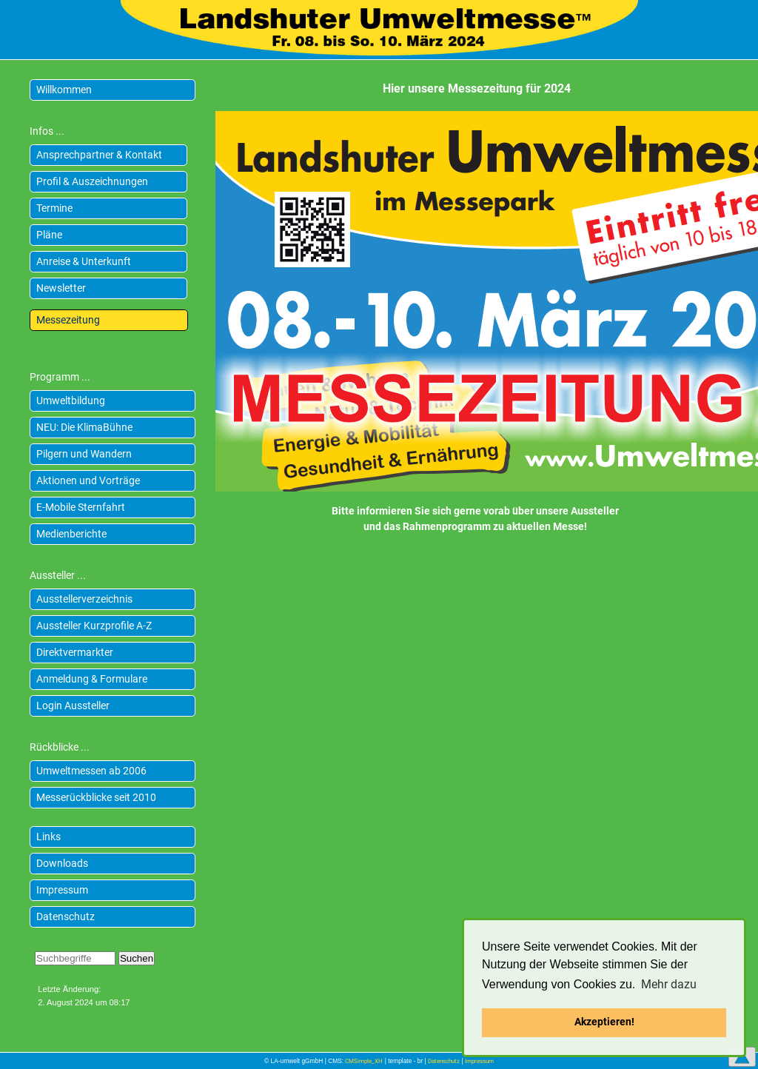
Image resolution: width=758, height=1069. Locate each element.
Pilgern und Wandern (84, 454)
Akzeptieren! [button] (604, 1022)
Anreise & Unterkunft (83, 261)
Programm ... (60, 377)
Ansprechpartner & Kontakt (99, 155)
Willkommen (64, 89)
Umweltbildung (70, 400)
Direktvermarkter (74, 652)
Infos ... (47, 131)
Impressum (62, 890)
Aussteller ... (58, 575)
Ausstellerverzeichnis (84, 599)
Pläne (49, 235)
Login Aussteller (73, 705)
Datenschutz (65, 916)
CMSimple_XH (364, 1061)
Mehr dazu (669, 984)
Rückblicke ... (60, 747)
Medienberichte (71, 534)
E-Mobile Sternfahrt (80, 507)
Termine (54, 208)
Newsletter (61, 288)
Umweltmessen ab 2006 (91, 771)
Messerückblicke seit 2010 (96, 797)
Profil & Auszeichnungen (92, 181)
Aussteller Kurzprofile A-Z (94, 625)
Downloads (62, 863)
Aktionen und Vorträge (88, 480)
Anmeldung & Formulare (91, 679)
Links (48, 836)
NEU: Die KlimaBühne (84, 427)
